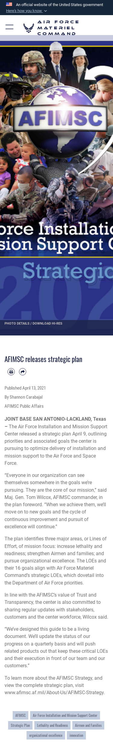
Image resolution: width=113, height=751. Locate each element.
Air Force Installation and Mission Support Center (65, 715)
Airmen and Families (88, 725)
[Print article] (11, 371)
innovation (76, 735)
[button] (27, 11)
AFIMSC (20, 715)
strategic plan (56, 434)
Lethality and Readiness (52, 725)
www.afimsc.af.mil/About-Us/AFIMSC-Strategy (54, 692)
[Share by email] (22, 371)
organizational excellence (45, 735)
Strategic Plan (20, 725)
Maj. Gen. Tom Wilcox (28, 497)
